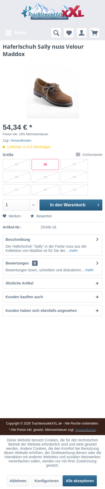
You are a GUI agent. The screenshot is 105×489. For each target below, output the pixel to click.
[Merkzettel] (68, 33)
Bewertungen (17, 263)
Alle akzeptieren (80, 481)
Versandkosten (20, 140)
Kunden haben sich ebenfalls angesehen (41, 310)
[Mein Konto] (81, 33)
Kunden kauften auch (24, 297)
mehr (73, 250)
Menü (15, 32)
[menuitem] (15, 33)
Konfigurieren (46, 481)
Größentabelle (89, 155)
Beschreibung (18, 239)
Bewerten (41, 216)
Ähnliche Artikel (19, 283)
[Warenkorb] (94, 33)
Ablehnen (18, 481)
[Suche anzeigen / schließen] (56, 33)
